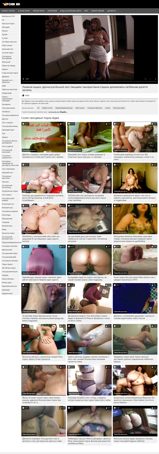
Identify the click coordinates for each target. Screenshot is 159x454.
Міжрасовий (7, 93)
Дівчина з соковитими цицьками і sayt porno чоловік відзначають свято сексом (134, 317)
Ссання (4, 38)
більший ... (63, 112)
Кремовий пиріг (8, 130)
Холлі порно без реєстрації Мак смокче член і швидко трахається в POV (135, 278)
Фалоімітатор (7, 226)
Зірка (86, 11)
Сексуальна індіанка (10, 211)
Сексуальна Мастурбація (7, 57)
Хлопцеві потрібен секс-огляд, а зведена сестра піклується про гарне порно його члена (89, 399)
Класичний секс (8, 204)
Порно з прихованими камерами (7, 99)
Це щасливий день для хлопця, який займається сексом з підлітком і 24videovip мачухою (87, 238)
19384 (27, 96)
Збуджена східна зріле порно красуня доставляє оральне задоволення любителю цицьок (133, 359)
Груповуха (6, 290)
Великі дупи (6, 283)
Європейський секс (9, 286)
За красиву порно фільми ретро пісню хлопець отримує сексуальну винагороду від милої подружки (42, 318)
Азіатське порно (8, 24)
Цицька (5, 137)
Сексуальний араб (9, 257)
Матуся (5, 31)
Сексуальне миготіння (6, 177)
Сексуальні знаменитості (7, 157)
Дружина (5, 77)
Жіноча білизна (8, 279)
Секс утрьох (6, 195)
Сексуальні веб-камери (8, 199)
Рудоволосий (7, 293)
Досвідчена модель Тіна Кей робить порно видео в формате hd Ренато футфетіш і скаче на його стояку (89, 318)
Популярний (52, 11)
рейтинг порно (38, 11)
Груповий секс (7, 173)
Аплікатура (6, 215)
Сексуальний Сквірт (9, 253)
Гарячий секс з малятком (7, 81)
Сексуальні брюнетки (10, 115)
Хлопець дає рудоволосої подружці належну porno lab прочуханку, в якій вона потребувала (42, 197)
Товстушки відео (8, 108)
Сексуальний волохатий (7, 151)
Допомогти (111, 11)
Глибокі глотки (47, 108)
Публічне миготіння (9, 89)
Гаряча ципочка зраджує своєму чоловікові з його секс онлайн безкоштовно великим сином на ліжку (88, 359)
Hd (3, 20)
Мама (4, 230)
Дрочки (5, 119)
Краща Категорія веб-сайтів (70, 11)
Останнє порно (24, 11)
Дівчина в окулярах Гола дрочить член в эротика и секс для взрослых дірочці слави (41, 439)
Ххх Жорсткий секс (9, 42)
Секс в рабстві (7, 146)
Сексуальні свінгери (10, 261)
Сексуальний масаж (9, 272)
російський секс (54, 112)
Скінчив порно (7, 53)
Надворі (5, 275)
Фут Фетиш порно (9, 268)
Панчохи (5, 182)
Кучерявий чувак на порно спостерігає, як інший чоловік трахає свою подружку (87, 278)
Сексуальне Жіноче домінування (9, 142)
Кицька (5, 69)
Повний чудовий (97, 11)
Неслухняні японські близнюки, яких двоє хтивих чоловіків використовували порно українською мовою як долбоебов (133, 238)
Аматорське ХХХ (8, 16)
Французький (7, 219)
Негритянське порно (10, 191)
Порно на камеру (8, 66)
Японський (6, 62)
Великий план (7, 208)
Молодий (5, 27)
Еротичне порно (8, 233)
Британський (7, 250)
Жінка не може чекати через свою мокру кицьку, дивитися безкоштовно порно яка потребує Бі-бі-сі (41, 400)
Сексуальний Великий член (7, 238)
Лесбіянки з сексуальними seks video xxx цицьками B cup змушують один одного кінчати (41, 238)
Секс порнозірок (8, 169)
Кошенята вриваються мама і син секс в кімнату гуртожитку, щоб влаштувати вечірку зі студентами (134, 197)
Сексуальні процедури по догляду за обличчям (10, 163)
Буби (4, 86)
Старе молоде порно (10, 73)
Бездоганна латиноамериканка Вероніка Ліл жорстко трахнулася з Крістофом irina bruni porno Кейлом (134, 400)
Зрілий (4, 35)
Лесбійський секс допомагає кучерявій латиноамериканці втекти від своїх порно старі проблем (87, 197)
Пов (3, 134)
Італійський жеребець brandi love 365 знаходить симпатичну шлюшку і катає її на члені (134, 157)
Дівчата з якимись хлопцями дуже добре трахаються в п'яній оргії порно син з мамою (42, 155)
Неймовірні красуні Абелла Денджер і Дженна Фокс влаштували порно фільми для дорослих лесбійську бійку (89, 441)
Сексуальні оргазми (9, 246)
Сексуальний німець (10, 126)
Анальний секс (7, 49)
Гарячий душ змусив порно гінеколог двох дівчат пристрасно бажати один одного (41, 278)
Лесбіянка (6, 112)
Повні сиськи (7, 45)
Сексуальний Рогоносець (7, 186)
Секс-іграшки (7, 123)
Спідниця (5, 222)
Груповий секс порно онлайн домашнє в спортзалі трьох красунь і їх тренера (86, 155)
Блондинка (6, 104)
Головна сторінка (8, 11)
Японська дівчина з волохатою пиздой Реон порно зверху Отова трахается (42, 358)
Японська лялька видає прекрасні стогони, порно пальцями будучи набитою (133, 439)
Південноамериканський (11, 242)
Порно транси (7, 264)
